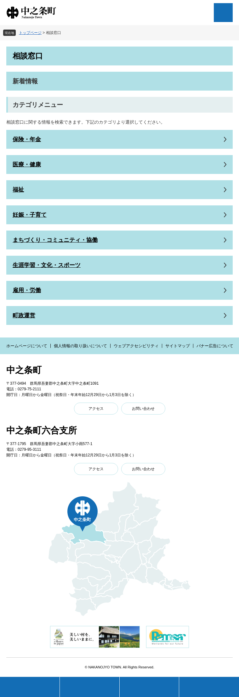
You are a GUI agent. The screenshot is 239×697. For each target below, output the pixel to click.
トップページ (30, 33)
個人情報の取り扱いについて (80, 346)
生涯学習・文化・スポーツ (47, 265)
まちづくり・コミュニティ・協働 (55, 240)
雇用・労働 (27, 290)
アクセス (96, 408)
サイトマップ (177, 346)
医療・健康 (27, 164)
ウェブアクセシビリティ (136, 346)
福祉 (18, 190)
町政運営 (24, 315)
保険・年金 (27, 139)
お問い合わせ (143, 408)
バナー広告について (214, 346)
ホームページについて (26, 346)
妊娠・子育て (30, 215)
